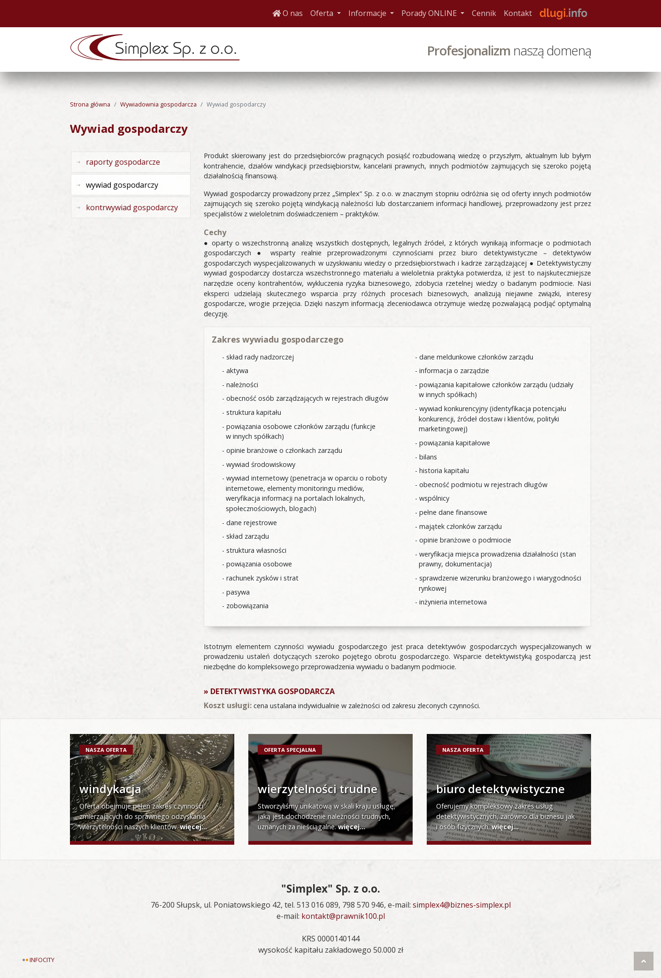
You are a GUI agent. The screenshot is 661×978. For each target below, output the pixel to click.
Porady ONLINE (434, 12)
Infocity (42, 959)
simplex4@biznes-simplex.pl (462, 905)
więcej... (193, 826)
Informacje (373, 12)
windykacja (110, 788)
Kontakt (518, 13)
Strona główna (90, 104)
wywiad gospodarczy (122, 185)
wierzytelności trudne (317, 788)
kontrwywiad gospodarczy (132, 207)
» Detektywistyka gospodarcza (269, 691)
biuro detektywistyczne (500, 788)
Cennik (484, 13)
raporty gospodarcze (123, 162)
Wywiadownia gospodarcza (158, 104)
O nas (287, 13)
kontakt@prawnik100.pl (343, 916)
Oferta (327, 12)
